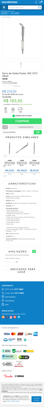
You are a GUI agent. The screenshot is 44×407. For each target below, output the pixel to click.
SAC (7, 305)
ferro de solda (7, 17)
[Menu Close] (4, 7)
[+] (34, 251)
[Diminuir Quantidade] (6, 128)
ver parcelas (6, 97)
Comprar (22, 121)
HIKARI (5, 79)
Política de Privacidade (12, 401)
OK (37, 132)
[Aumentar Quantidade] (6, 126)
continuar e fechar (36, 399)
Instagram (10, 297)
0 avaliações (16, 86)
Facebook (9, 301)
